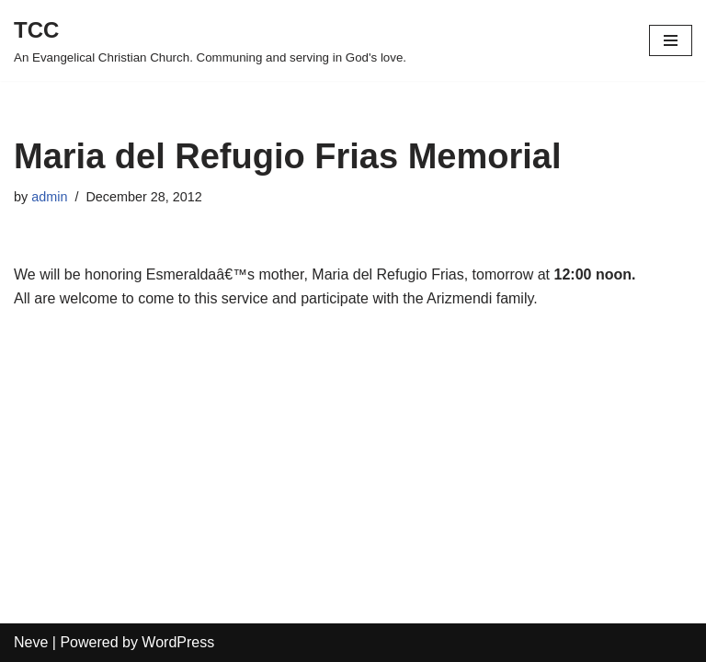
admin (49, 196)
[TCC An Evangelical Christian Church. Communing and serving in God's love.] (210, 40)
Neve (31, 642)
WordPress (178, 642)
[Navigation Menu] (670, 40)
